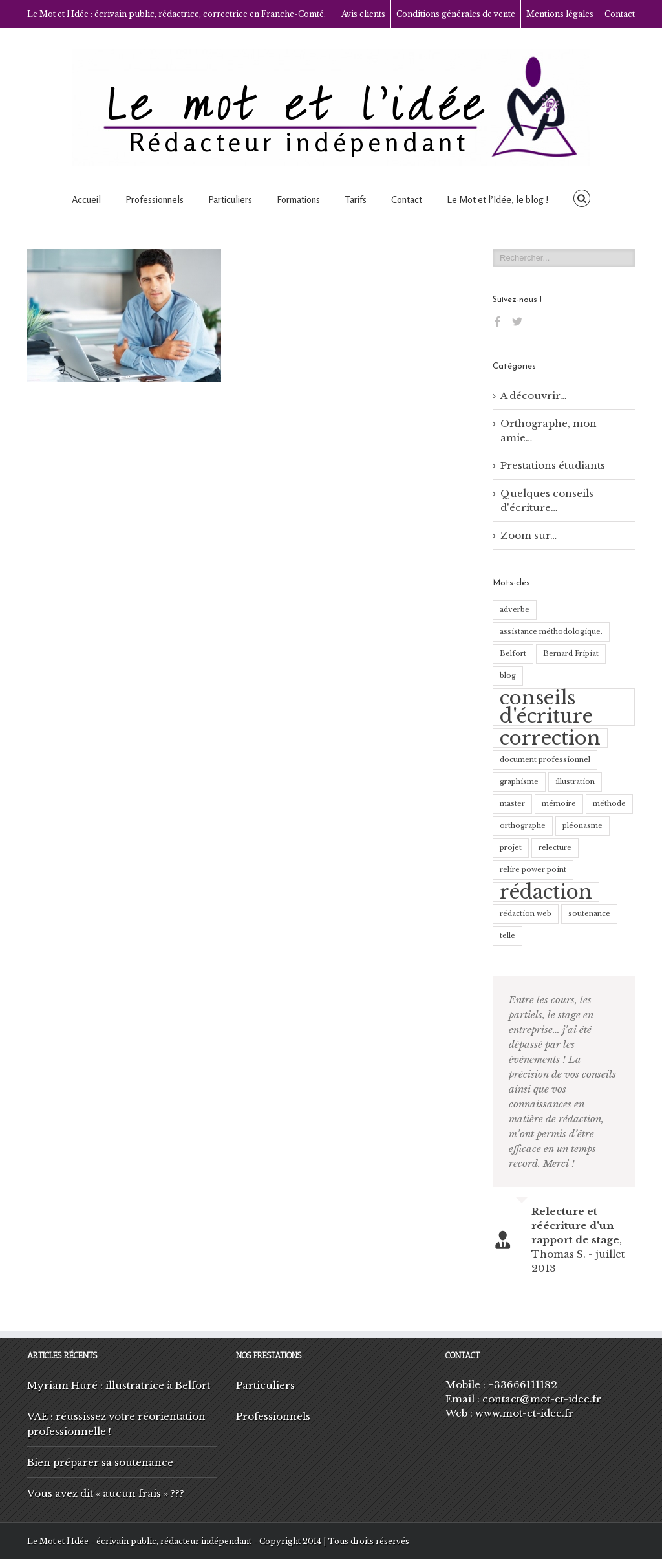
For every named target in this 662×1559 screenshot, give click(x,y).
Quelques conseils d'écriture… (546, 500)
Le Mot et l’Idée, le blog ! (498, 199)
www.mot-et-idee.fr (524, 1413)
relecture (555, 848)
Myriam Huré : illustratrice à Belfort (118, 1385)
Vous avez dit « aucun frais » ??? (105, 1493)
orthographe (523, 826)
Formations (298, 199)
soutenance (589, 914)
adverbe (514, 609)
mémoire (559, 804)
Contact (619, 14)
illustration (575, 782)
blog (508, 675)
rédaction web (525, 914)
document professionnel (545, 760)
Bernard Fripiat (571, 653)
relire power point (533, 870)
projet (511, 848)
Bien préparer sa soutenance (100, 1462)
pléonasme (582, 826)
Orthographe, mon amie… (548, 430)
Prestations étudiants (552, 465)
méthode (609, 804)
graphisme (519, 782)
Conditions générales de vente (455, 14)
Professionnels (154, 199)
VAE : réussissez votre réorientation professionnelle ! (116, 1423)
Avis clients (363, 14)
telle (507, 936)
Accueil (86, 199)
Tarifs (356, 199)
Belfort (513, 653)
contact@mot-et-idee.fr (541, 1399)
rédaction (546, 892)
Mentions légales (559, 14)
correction (550, 738)
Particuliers (230, 199)
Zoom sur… (528, 535)
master (512, 804)
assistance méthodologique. (551, 631)
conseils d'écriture (546, 707)
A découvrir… (533, 395)
